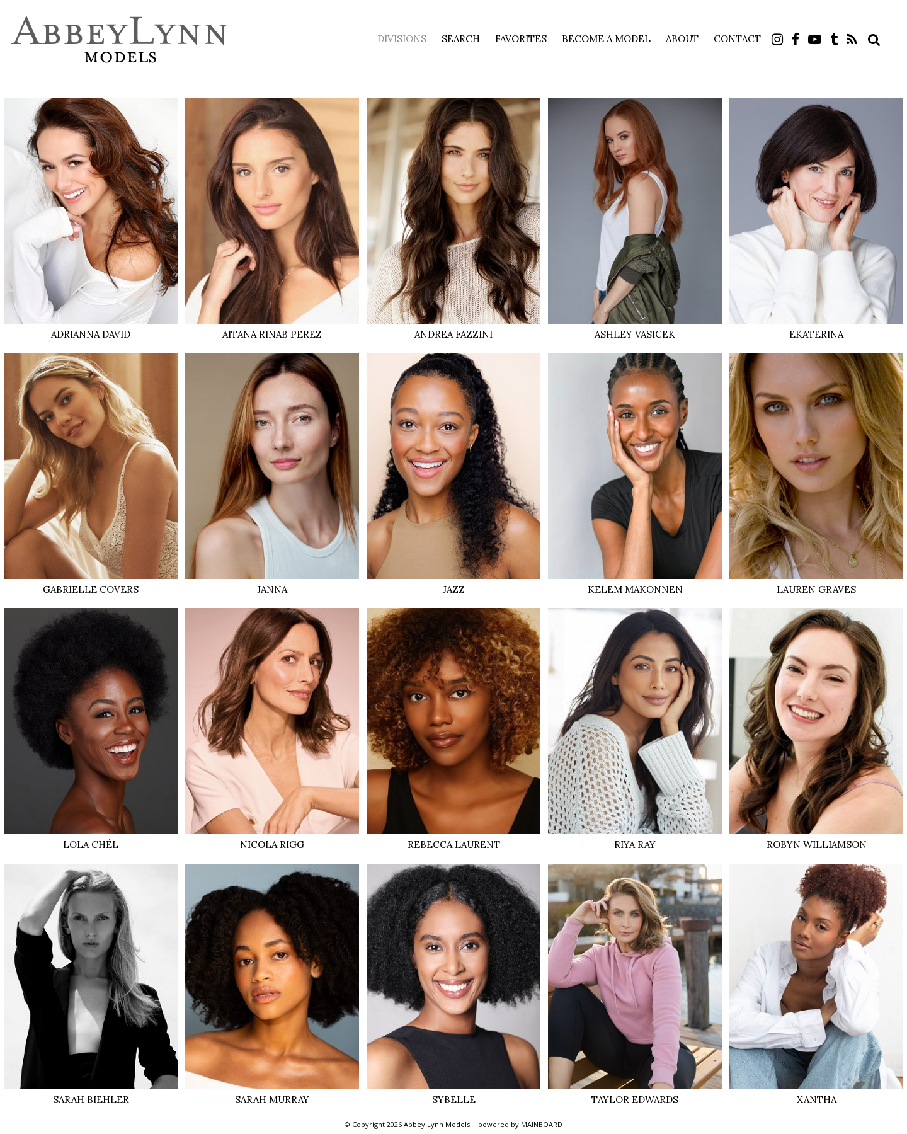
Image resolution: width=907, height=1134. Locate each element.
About (682, 39)
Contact (737, 39)
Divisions (401, 39)
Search (461, 39)
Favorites (521, 39)
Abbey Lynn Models (119, 39)
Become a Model (606, 39)
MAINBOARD (541, 1124)
